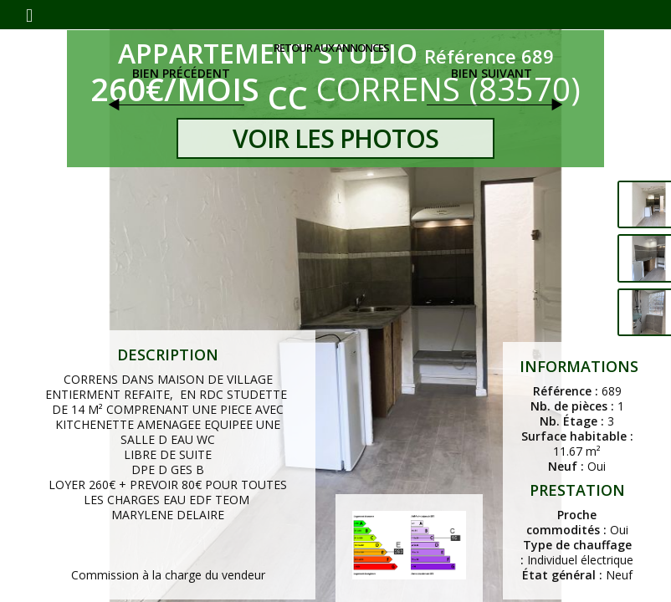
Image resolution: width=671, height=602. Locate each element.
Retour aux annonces (331, 47)
